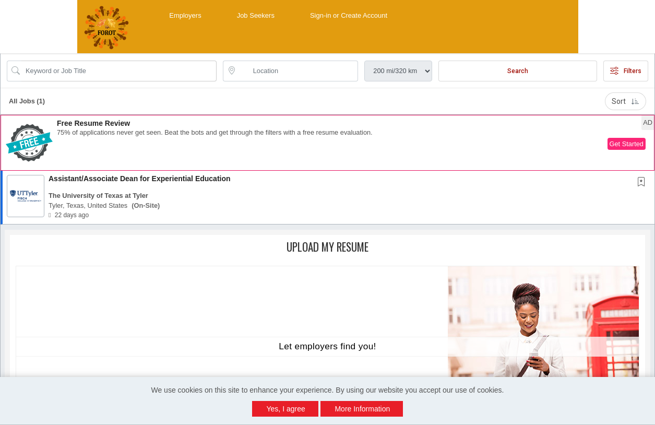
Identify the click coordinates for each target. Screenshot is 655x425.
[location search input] (298, 71)
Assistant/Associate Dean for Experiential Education (140, 178)
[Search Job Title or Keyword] (119, 71)
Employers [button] (185, 15)
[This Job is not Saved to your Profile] (643, 183)
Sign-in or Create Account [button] (348, 15)
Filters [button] (625, 71)
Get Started (627, 144)
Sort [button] (625, 101)
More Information (362, 409)
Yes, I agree (286, 409)
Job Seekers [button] (256, 15)
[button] (327, 143)
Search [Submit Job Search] (517, 71)
